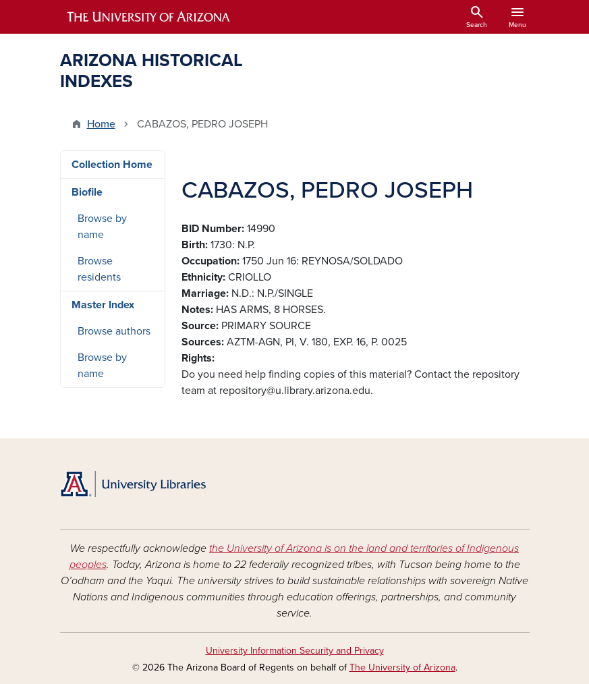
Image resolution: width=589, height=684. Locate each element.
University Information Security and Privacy (295, 650)
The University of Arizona (402, 667)
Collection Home (112, 164)
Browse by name (102, 226)
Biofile (87, 192)
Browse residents (99, 269)
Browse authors (114, 331)
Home (101, 124)
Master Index (103, 305)
